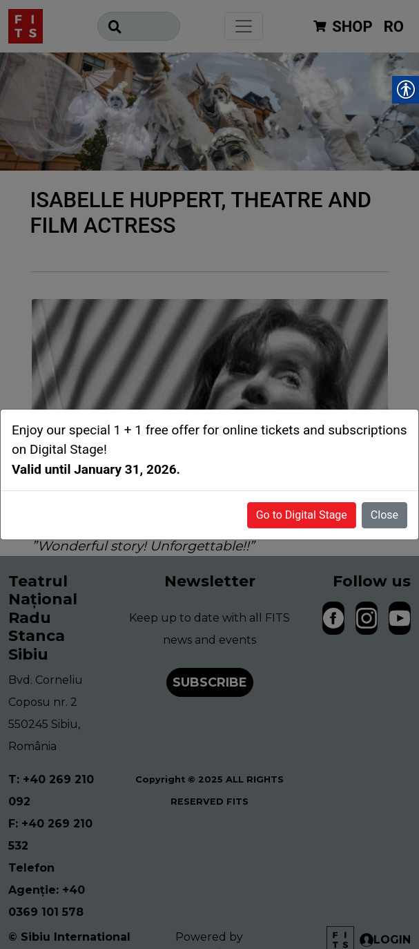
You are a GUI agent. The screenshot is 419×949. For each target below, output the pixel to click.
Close (384, 514)
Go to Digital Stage (301, 514)
